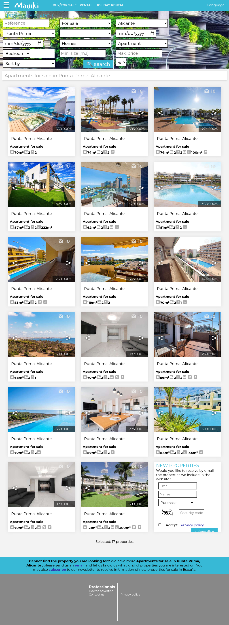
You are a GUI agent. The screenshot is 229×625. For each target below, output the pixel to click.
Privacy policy (192, 525)
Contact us (96, 594)
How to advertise (101, 591)
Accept (185, 525)
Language (216, 5)
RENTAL (86, 5)
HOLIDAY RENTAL (109, 5)
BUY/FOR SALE (64, 5)
